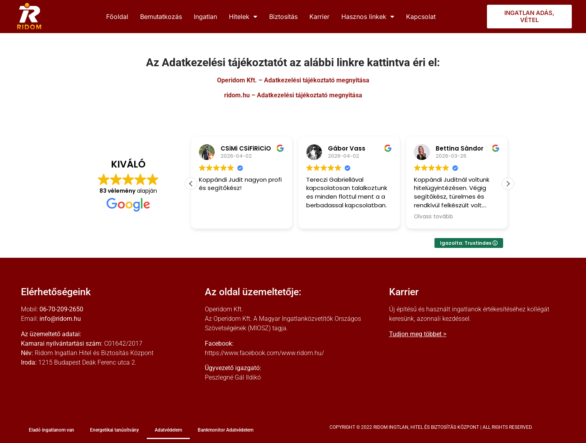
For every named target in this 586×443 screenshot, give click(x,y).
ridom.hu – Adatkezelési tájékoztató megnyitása (293, 95)
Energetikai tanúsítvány (114, 430)
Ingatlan (205, 16)
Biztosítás (283, 16)
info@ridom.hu (60, 318)
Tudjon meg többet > (417, 334)
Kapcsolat (421, 16)
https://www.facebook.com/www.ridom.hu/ (264, 353)
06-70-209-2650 (61, 309)
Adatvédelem (168, 430)
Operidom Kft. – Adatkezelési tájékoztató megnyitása (293, 80)
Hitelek (243, 16)
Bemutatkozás (161, 16)
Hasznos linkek (367, 16)
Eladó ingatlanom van (51, 430)
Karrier (319, 16)
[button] (508, 184)
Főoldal (117, 16)
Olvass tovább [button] (433, 216)
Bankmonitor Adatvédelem (225, 430)
